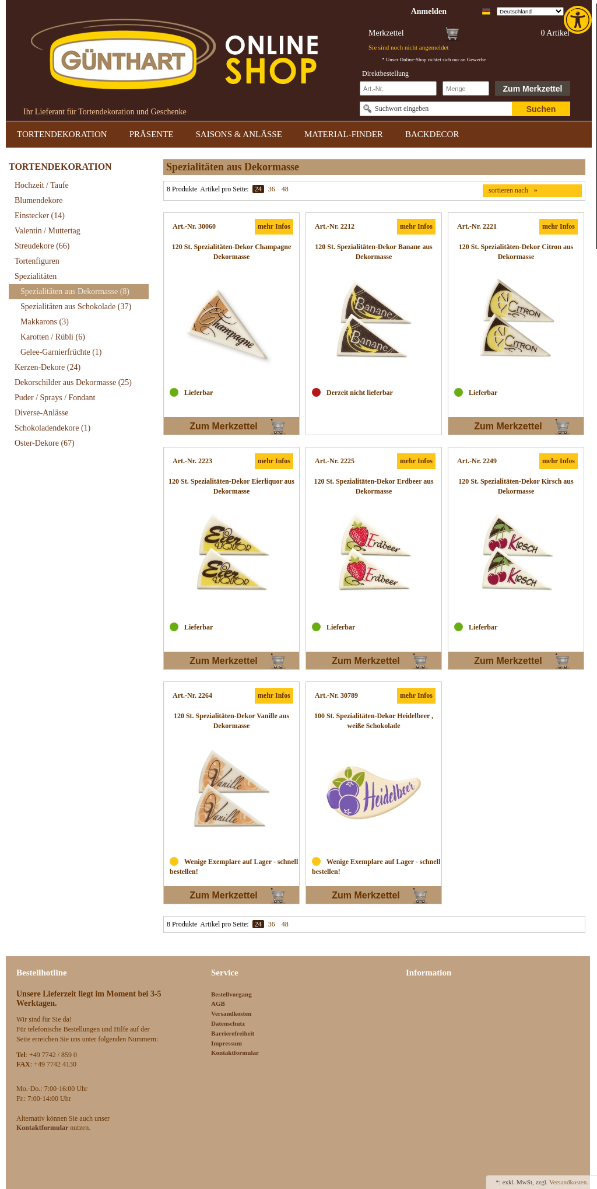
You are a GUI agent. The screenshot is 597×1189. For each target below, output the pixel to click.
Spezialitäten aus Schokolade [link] (75, 306)
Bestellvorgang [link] (231, 994)
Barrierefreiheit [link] (232, 1033)
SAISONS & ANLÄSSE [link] (239, 134)
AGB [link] (218, 1003)
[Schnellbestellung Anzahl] (466, 88)
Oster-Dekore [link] (45, 443)
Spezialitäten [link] (36, 276)
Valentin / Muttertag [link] (47, 230)
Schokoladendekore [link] (52, 428)
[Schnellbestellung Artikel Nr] (398, 88)
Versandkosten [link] (231, 1013)
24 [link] (258, 189)
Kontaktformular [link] (235, 1052)
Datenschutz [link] (228, 1023)
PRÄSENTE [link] (151, 134)
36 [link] (271, 189)
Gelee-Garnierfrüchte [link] (61, 352)
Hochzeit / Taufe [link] (42, 185)
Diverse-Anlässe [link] (42, 412)
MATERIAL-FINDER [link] (343, 134)
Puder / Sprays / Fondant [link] (55, 397)
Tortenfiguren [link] (37, 261)
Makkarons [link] (44, 321)
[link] (579, 20)
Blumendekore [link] (38, 200)
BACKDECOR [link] (432, 134)
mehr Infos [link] (274, 226)
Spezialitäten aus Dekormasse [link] (74, 291)
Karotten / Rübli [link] (52, 337)
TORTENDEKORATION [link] (62, 134)
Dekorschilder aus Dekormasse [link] (73, 382)
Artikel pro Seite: (224, 189)
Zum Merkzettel (533, 88)
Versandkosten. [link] (568, 1181)
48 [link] (285, 189)
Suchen (541, 109)
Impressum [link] (226, 1043)
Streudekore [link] (42, 246)
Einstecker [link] (40, 215)
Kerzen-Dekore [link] (47, 367)
